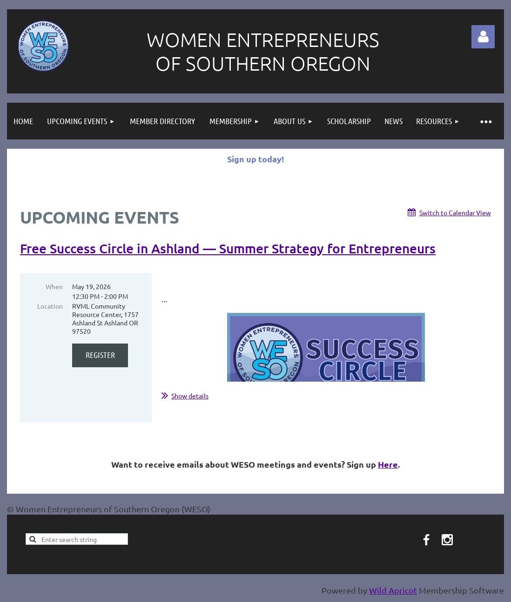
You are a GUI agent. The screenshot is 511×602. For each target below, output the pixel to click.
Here (388, 464)
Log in (483, 36)
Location (50, 306)
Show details (189, 395)
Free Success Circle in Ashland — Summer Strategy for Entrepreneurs (228, 248)
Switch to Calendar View (455, 212)
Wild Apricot (393, 590)
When (54, 286)
